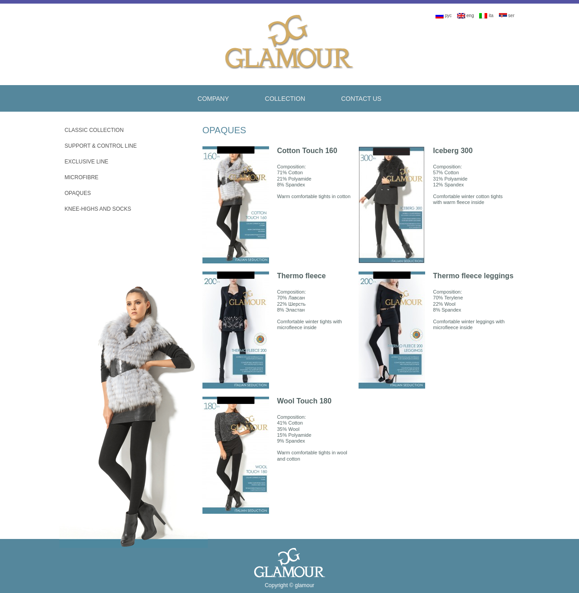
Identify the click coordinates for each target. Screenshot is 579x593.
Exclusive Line (86, 161)
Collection (285, 98)
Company (213, 98)
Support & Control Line (101, 146)
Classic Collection (94, 130)
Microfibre (82, 177)
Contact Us (361, 98)
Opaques (78, 193)
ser (507, 15)
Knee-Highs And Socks (98, 209)
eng (465, 15)
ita (486, 15)
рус (443, 15)
